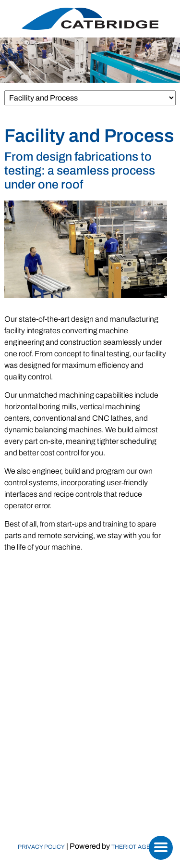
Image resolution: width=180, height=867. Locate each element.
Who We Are (90, 715)
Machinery (90, 729)
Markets (90, 742)
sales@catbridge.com (100, 629)
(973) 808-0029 (101, 619)
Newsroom (90, 783)
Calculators (90, 769)
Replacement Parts (90, 756)
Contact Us (90, 796)
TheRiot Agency (137, 846)
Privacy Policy (41, 846)
